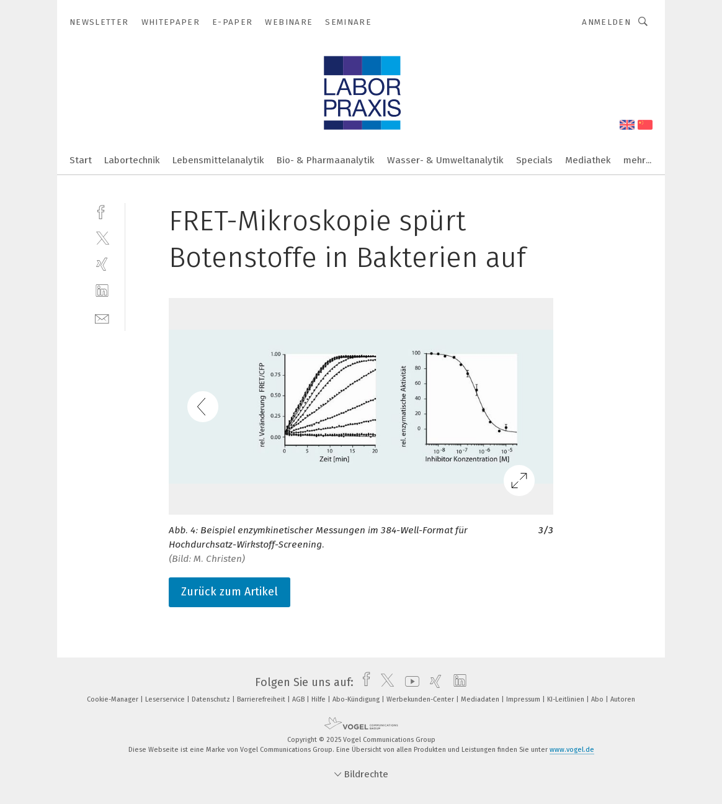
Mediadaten (481, 699)
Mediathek (588, 160)
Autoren (622, 699)
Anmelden (606, 22)
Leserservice (166, 699)
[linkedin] (102, 291)
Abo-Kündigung (356, 699)
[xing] (102, 264)
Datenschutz (212, 699)
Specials (534, 160)
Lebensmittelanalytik (218, 160)
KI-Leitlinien (566, 699)
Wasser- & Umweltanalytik (445, 160)
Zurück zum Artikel (229, 591)
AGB (299, 699)
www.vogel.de (572, 750)
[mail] (102, 317)
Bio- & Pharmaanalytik (326, 160)
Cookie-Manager (113, 699)
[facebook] (102, 211)
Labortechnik (132, 160)
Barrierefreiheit (262, 699)
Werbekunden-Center (421, 699)
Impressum (524, 699)
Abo (598, 699)
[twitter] (102, 237)
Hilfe (319, 699)
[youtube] (409, 682)
